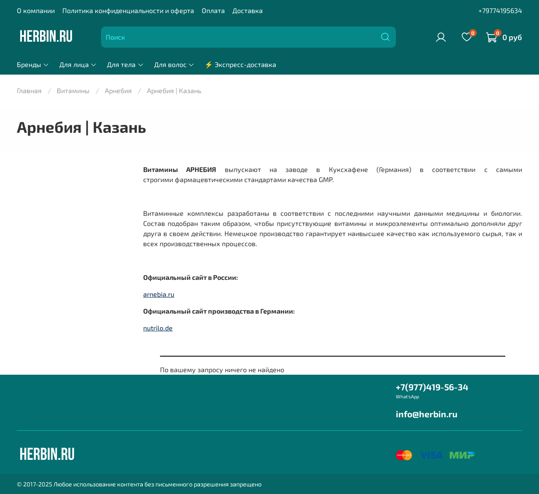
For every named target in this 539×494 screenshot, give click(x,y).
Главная (29, 90)
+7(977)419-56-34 (432, 386)
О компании (36, 10)
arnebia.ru (158, 294)
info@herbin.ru (426, 413)
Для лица (78, 64)
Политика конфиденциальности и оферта (128, 10)
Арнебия (118, 90)
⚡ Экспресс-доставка (240, 64)
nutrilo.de (158, 328)
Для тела (125, 64)
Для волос (174, 64)
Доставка (247, 10)
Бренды (33, 64)
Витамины (73, 90)
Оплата (213, 10)
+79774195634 (500, 10)
